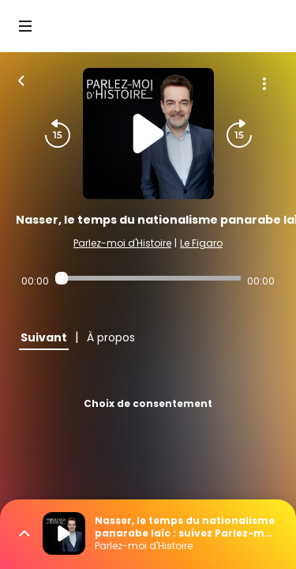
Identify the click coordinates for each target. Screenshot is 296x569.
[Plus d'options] (264, 84)
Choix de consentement (148, 403)
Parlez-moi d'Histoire (122, 243)
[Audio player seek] (148, 278)
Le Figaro (201, 243)
